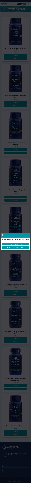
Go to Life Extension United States (15, 247)
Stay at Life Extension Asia (15, 244)
